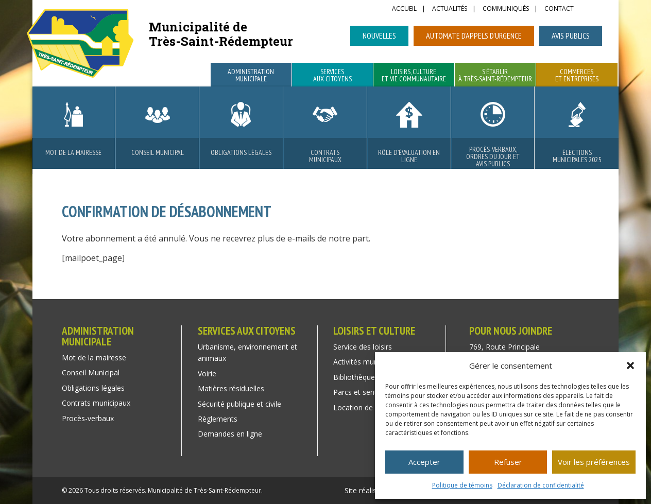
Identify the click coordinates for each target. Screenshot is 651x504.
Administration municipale (251, 75)
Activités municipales (367, 362)
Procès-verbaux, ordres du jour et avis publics (493, 156)
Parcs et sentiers (361, 392)
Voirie (207, 373)
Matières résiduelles (231, 388)
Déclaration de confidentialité (541, 485)
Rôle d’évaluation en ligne (409, 156)
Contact (559, 9)
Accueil (404, 9)
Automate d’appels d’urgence (474, 35)
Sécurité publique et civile (239, 404)
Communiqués (506, 9)
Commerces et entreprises (576, 75)
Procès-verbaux (88, 418)
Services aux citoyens (332, 75)
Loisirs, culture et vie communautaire (414, 75)
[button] (630, 365)
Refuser (508, 462)
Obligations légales (241, 152)
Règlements (217, 419)
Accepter (424, 462)
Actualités (449, 9)
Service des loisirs (362, 347)
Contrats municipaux (325, 156)
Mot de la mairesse (73, 152)
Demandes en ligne (230, 434)
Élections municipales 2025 (577, 156)
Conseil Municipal (157, 152)
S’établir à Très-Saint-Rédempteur (495, 75)
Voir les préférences (594, 462)
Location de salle (361, 407)
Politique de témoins (462, 485)
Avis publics (571, 35)
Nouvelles (379, 35)
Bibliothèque (354, 377)
